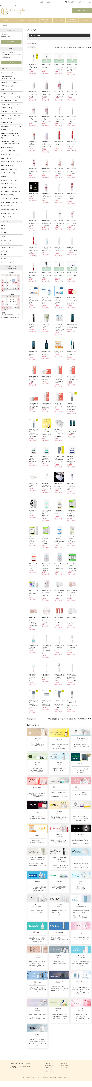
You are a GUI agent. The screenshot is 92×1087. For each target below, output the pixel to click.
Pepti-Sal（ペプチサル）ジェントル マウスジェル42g (33, 301)
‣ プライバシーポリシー (50, 1069)
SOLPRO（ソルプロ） (7, 89)
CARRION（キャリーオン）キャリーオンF (33, 512)
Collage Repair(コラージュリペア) (11, 97)
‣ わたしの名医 (64, 1067)
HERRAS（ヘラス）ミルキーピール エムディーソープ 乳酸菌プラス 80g (72, 301)
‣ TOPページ (47, 1063)
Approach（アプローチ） (8, 119)
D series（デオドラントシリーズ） (11, 126)
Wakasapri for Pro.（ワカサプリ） (11, 100)
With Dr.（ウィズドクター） (9, 195)
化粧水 (3, 225)
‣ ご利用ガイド (48, 1067)
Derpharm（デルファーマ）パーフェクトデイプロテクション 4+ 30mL (46, 145)
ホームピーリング (6, 240)
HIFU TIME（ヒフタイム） (8, 165)
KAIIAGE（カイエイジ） (8, 130)
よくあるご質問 (59, 20)
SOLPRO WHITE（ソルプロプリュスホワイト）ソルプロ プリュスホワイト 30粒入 (59, 328)
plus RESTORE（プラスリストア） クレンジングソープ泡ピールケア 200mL (59, 677)
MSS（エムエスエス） (7, 147)
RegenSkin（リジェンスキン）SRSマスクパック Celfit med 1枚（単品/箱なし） (71, 460)
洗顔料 (3, 236)
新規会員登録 (82, 10)
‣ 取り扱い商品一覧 (49, 1065)
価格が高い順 (73, 47)
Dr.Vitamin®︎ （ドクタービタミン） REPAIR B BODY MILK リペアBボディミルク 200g (71, 677)
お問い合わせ (84, 20)
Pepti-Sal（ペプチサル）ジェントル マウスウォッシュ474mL (46, 301)
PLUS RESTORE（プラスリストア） (11, 104)
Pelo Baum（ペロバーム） (9, 93)
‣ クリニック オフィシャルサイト (67, 1065)
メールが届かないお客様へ (44, 2)
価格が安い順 (64, 47)
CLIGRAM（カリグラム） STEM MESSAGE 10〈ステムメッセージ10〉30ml (33, 433)
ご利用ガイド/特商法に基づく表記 (72, 20)
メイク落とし (5, 232)
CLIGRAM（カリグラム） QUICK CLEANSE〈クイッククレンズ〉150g (59, 460)
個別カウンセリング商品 (46, 20)
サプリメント (5, 251)
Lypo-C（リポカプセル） (8, 151)
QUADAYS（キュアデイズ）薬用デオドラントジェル (33, 647)
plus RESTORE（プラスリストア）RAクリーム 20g (46, 676)
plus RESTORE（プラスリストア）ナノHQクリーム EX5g (33, 677)
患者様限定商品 (33, 20)
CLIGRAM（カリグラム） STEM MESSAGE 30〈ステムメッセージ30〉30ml (72, 406)
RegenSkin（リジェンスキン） (10, 154)
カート (61, 2)
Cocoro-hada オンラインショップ (21, 1063)
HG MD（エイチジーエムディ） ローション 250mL (72, 249)
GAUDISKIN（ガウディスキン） (10, 82)
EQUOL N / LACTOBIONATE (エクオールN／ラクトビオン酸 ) (10, 142)
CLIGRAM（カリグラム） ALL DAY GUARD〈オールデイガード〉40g (59, 704)
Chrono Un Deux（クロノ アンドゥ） (12, 202)
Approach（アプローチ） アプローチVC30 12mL (33, 195)
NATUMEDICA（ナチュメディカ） (11, 209)
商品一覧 (7, 20)
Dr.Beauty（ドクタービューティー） (11, 162)
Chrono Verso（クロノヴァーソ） (11, 198)
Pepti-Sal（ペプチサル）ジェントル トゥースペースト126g (59, 301)
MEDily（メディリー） (7, 217)
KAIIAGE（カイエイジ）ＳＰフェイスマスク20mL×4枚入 (58, 433)
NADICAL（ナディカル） (8, 173)
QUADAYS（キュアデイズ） (9, 169)
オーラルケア (5, 258)
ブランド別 (4, 69)
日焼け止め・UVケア (7, 247)
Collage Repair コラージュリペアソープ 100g (46, 378)
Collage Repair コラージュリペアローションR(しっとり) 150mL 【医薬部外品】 (59, 379)
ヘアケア (3, 254)
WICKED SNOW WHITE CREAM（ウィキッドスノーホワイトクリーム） (11, 136)
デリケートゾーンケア (7, 262)
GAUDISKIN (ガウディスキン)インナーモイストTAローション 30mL (71, 487)
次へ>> (33, 47)
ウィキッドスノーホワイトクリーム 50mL (33, 326)
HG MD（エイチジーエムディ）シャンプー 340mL (46, 249)
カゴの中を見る (11, 42)
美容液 (3, 229)
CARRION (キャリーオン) (8, 187)
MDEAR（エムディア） (8, 86)
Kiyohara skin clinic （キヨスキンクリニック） (9, 77)
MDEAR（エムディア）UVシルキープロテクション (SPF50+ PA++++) (72, 68)
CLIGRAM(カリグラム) (7, 184)
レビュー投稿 (20, 20)
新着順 (79, 47)
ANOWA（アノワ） (6, 176)
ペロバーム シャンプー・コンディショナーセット (72, 431)
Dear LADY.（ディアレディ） (9, 213)
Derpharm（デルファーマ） (9, 111)
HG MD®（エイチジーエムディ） (10, 115)
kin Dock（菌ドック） (7, 158)
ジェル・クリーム (6, 243)
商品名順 (84, 47)
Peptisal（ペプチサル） (8, 122)
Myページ (55, 2)
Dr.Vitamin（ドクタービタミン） (10, 180)
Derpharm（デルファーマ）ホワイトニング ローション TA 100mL (33, 224)
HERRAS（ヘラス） (7, 108)
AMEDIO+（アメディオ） (8, 206)
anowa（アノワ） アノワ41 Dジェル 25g (33, 485)
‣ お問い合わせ (64, 1063)
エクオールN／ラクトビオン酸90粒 (46, 326)
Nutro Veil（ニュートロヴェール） (11, 191)
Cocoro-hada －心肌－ (7, 73)
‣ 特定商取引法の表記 (49, 1071)
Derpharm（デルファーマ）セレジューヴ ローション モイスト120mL (72, 197)
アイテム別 (4, 221)
